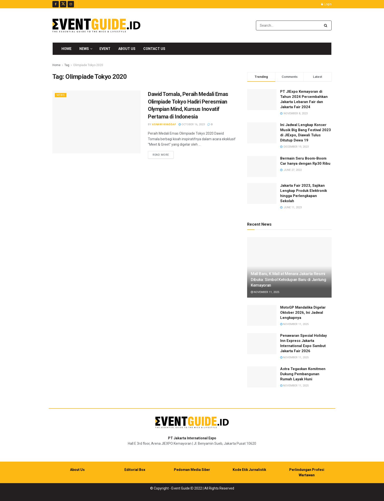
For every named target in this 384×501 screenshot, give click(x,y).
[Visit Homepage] (96, 25)
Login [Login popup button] (326, 4)
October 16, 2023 (192, 124)
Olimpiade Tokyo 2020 (88, 65)
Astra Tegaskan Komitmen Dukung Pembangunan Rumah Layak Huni (302, 374)
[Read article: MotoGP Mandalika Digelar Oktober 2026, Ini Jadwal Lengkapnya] (261, 315)
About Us (126, 49)
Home (66, 49)
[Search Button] (327, 25)
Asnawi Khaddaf (164, 124)
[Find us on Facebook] (55, 4)
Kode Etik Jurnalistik (249, 470)
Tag (66, 65)
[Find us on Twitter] (63, 4)
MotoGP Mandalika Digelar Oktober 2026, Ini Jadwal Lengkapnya (303, 312)
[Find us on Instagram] (71, 4)
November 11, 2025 (265, 292)
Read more (163, 154)
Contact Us (154, 49)
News (84, 49)
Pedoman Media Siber (192, 470)
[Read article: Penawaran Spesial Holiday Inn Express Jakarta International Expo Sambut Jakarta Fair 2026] (261, 343)
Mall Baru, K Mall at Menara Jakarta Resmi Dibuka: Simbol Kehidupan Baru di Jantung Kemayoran (288, 279)
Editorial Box (134, 470)
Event (104, 49)
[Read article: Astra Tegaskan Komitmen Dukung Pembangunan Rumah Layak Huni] (261, 376)
